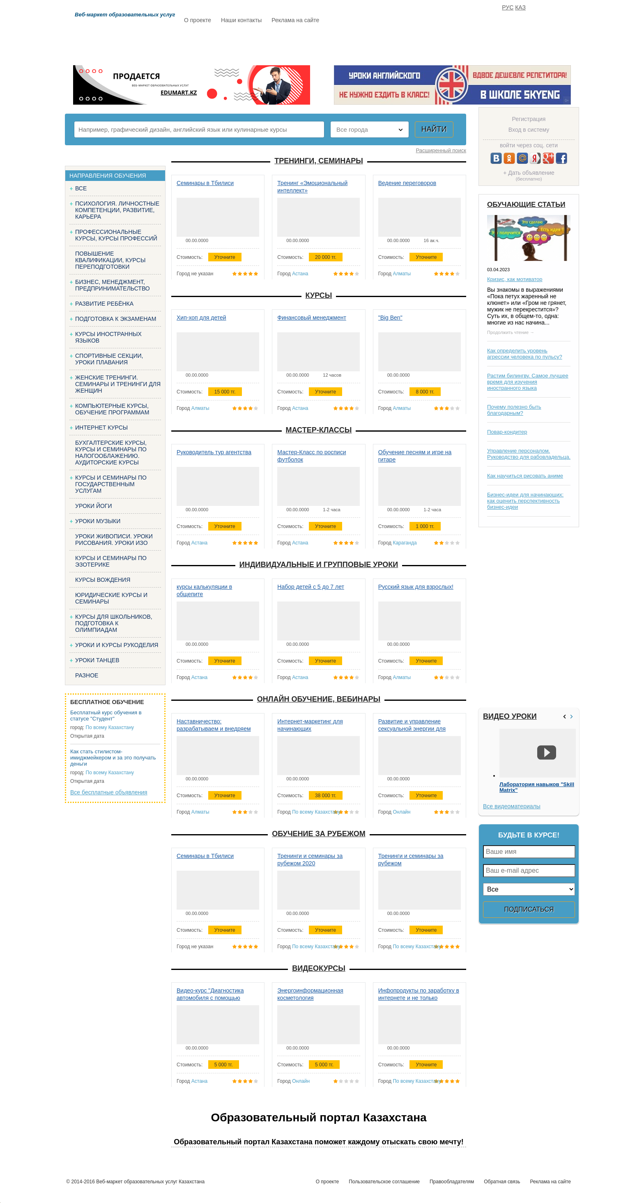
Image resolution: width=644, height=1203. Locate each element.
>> (572, 716)
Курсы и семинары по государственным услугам (111, 484)
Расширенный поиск (441, 150)
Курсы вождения (102, 579)
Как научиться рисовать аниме (525, 476)
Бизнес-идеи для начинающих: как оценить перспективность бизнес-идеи (525, 501)
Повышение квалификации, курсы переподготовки (110, 260)
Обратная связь (502, 1182)
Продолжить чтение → (510, 332)
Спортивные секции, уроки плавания (109, 359)
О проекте (197, 20)
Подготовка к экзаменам (115, 319)
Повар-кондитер (507, 432)
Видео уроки (510, 716)
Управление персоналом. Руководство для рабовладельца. (528, 454)
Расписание (213, 44)
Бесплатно (312, 44)
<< (565, 716)
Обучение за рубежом (319, 834)
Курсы (319, 295)
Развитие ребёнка (104, 303)
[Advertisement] (527, 617)
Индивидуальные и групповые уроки (318, 564)
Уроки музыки (97, 521)
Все (81, 188)
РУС (507, 7)
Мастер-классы (319, 430)
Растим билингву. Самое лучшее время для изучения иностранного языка (527, 382)
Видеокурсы (318, 968)
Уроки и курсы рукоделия (116, 645)
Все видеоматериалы (511, 806)
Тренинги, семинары (318, 161)
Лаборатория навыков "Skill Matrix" (536, 787)
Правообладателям (452, 1182)
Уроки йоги (93, 506)
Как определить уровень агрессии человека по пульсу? (524, 354)
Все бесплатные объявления (108, 792)
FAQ (437, 44)
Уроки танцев (97, 660)
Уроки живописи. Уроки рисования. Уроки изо (114, 539)
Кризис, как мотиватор (515, 279)
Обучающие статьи (526, 204)
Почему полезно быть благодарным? (514, 410)
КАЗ (520, 7)
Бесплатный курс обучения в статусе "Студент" (106, 715)
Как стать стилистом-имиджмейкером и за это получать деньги (113, 757)
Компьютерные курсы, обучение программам (112, 409)
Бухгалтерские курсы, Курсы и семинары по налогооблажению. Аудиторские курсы (111, 452)
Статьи (358, 44)
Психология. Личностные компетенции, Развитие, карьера (117, 210)
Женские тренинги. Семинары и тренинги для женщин (118, 384)
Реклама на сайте (295, 20)
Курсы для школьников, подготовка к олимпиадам (113, 623)
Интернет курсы (101, 427)
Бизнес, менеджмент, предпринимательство (112, 285)
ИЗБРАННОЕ (478, 44)
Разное (86, 675)
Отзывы (400, 44)
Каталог (263, 44)
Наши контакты (241, 20)
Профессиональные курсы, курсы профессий (116, 235)
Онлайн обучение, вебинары (318, 699)
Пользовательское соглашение (384, 1182)
